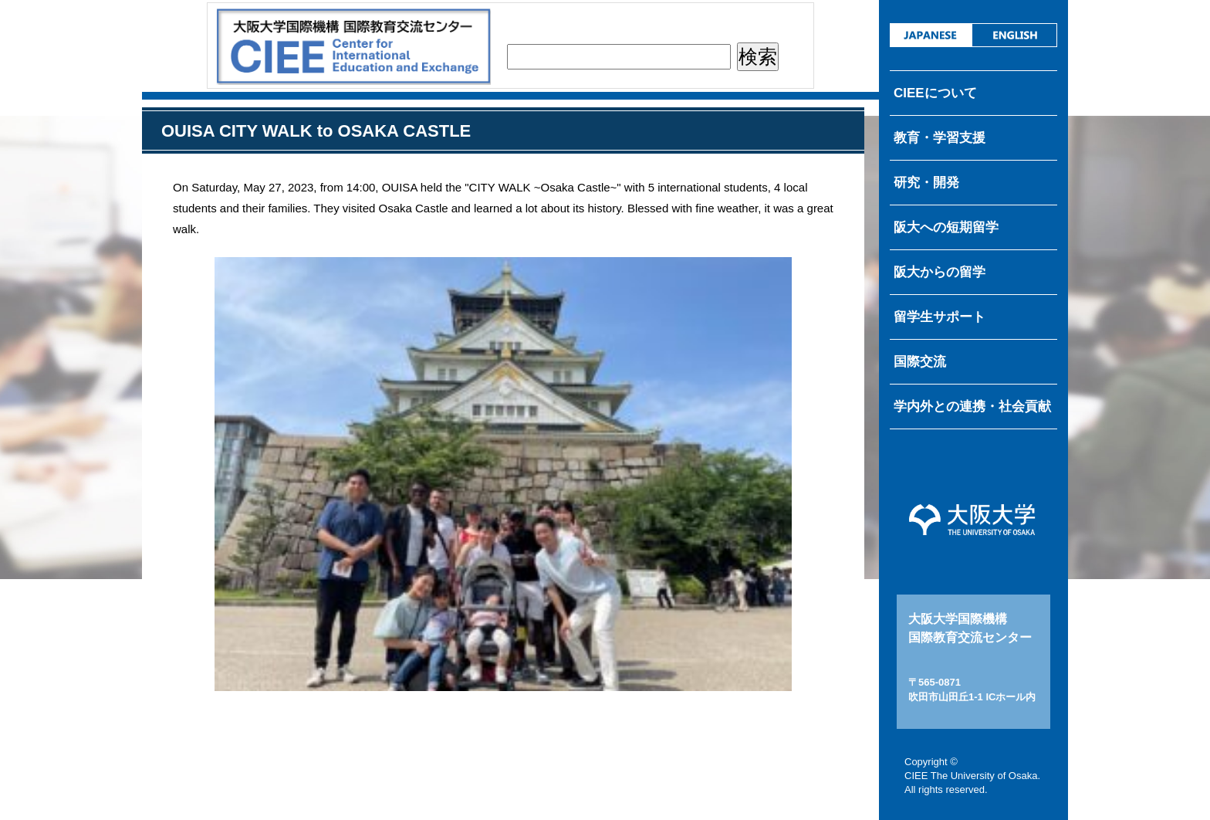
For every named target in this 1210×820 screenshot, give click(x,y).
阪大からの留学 (939, 272)
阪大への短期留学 (946, 227)
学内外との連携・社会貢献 (972, 406)
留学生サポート (939, 317)
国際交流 (920, 361)
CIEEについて (935, 93)
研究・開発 (926, 182)
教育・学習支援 (939, 137)
